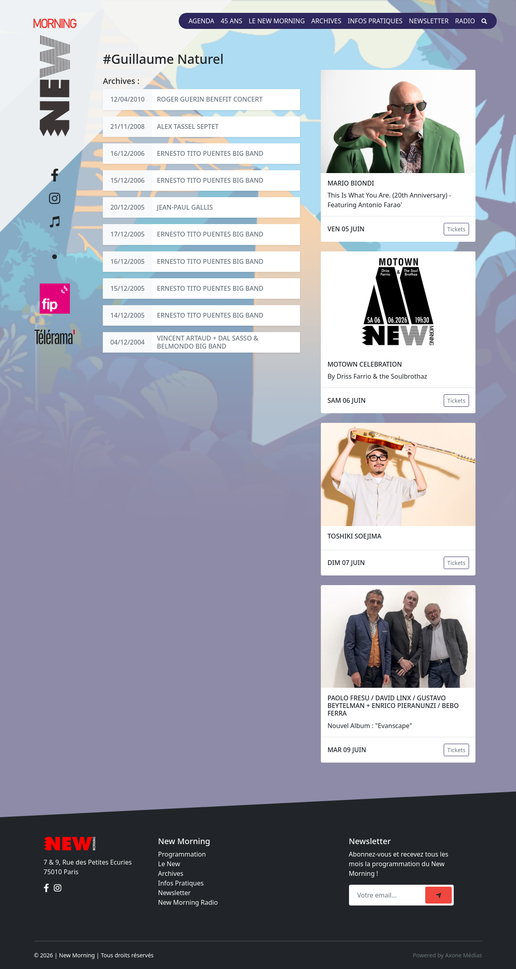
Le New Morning (277, 20)
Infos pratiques (375, 20)
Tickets (456, 229)
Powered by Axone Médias (447, 955)
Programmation (182, 854)
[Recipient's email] (388, 895)
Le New (169, 863)
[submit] (438, 895)
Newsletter (429, 20)
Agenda (201, 20)
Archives (326, 20)
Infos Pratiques (181, 883)
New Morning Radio (188, 902)
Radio (465, 20)
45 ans (232, 20)
